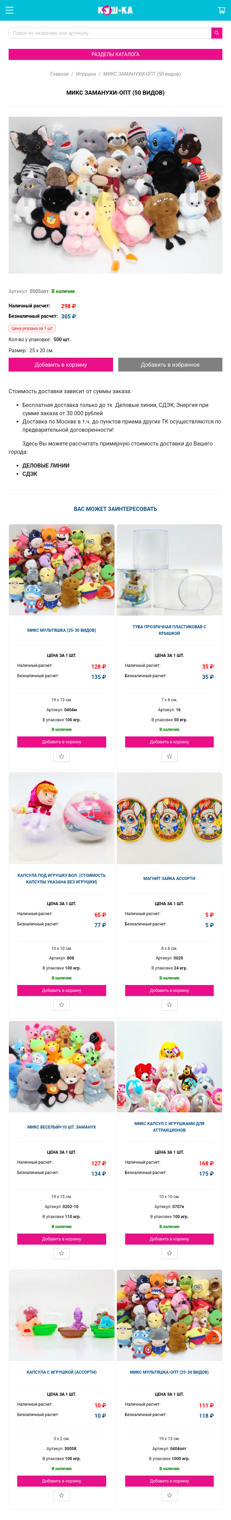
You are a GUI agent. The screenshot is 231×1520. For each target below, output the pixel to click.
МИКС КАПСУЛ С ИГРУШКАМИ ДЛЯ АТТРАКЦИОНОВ (169, 1127)
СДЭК (29, 474)
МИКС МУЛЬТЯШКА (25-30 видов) (61, 630)
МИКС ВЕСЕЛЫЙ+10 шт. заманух (61, 1127)
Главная (59, 74)
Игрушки (86, 74)
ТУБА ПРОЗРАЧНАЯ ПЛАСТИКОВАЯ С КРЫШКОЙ (169, 630)
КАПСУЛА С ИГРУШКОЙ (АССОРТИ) (62, 1372)
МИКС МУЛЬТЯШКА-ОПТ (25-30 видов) (169, 1372)
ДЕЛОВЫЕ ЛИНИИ (46, 465)
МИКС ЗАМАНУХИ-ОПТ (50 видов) (142, 74)
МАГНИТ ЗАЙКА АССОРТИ (169, 878)
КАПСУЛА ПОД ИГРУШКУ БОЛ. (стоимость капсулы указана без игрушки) (62, 878)
